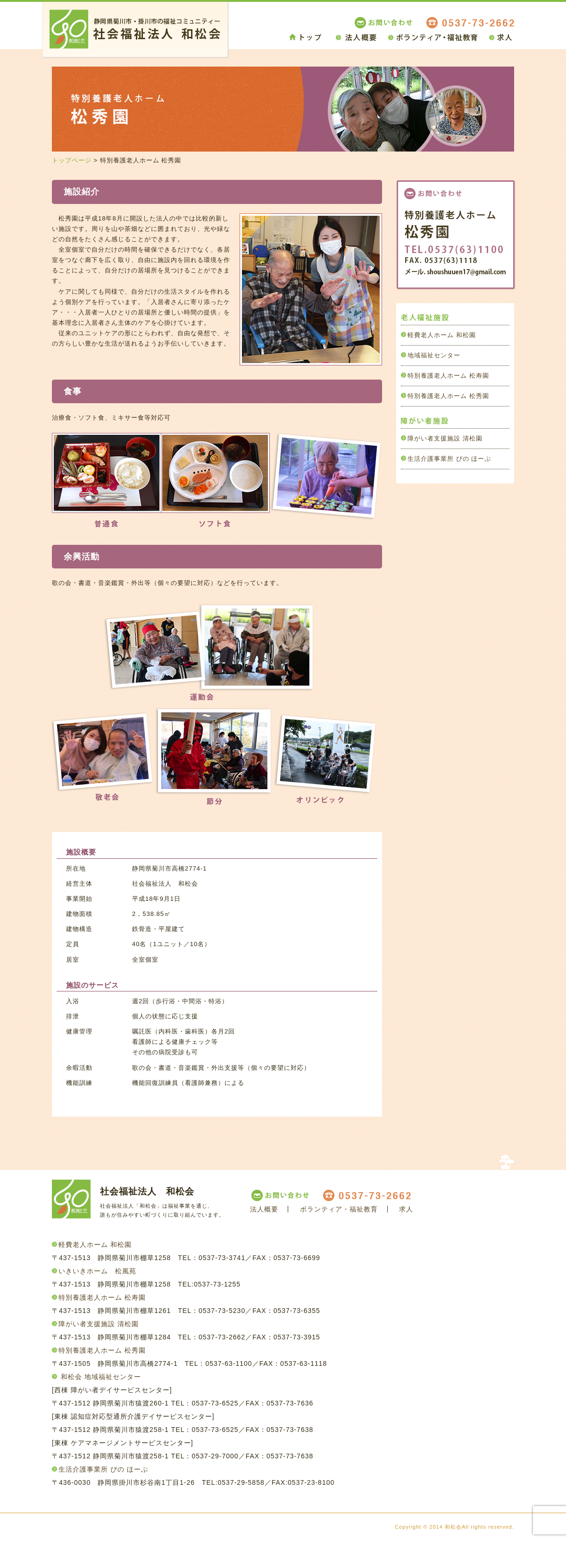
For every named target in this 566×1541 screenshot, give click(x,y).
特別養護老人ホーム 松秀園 (448, 395)
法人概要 (264, 1209)
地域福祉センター (434, 355)
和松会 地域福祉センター (101, 1376)
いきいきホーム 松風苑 (97, 1271)
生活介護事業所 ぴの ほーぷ (449, 458)
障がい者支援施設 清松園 (445, 438)
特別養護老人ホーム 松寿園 (448, 375)
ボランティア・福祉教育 (339, 1209)
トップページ (72, 160)
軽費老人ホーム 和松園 (442, 335)
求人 (406, 1209)
